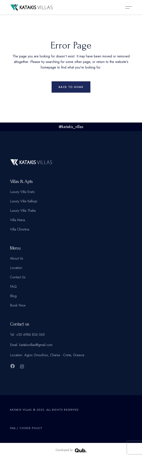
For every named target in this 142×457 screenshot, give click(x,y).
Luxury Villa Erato (22, 191)
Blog (13, 295)
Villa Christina (19, 229)
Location (16, 267)
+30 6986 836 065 (30, 334)
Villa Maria (17, 220)
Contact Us (18, 277)
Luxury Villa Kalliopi (23, 201)
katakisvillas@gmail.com (35, 344)
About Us (16, 258)
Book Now (18, 305)
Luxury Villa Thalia (23, 210)
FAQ (13, 286)
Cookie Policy (31, 428)
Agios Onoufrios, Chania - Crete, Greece (54, 355)
